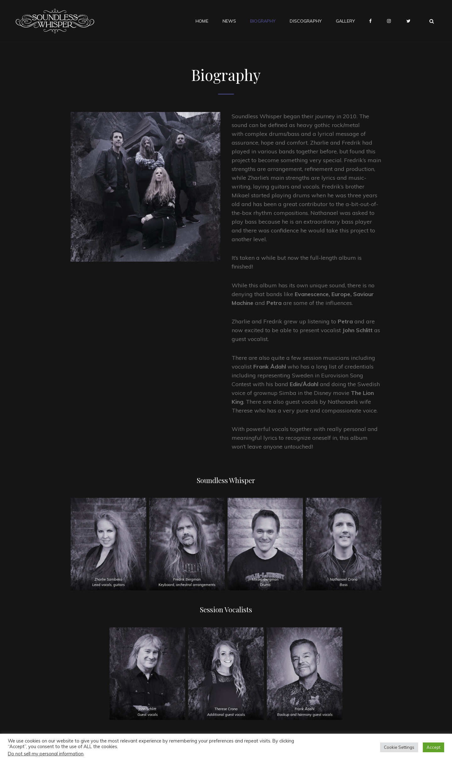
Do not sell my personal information (45, 754)
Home (202, 21)
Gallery (345, 21)
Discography (306, 21)
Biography (263, 21)
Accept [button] (433, 747)
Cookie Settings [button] (399, 747)
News (229, 21)
